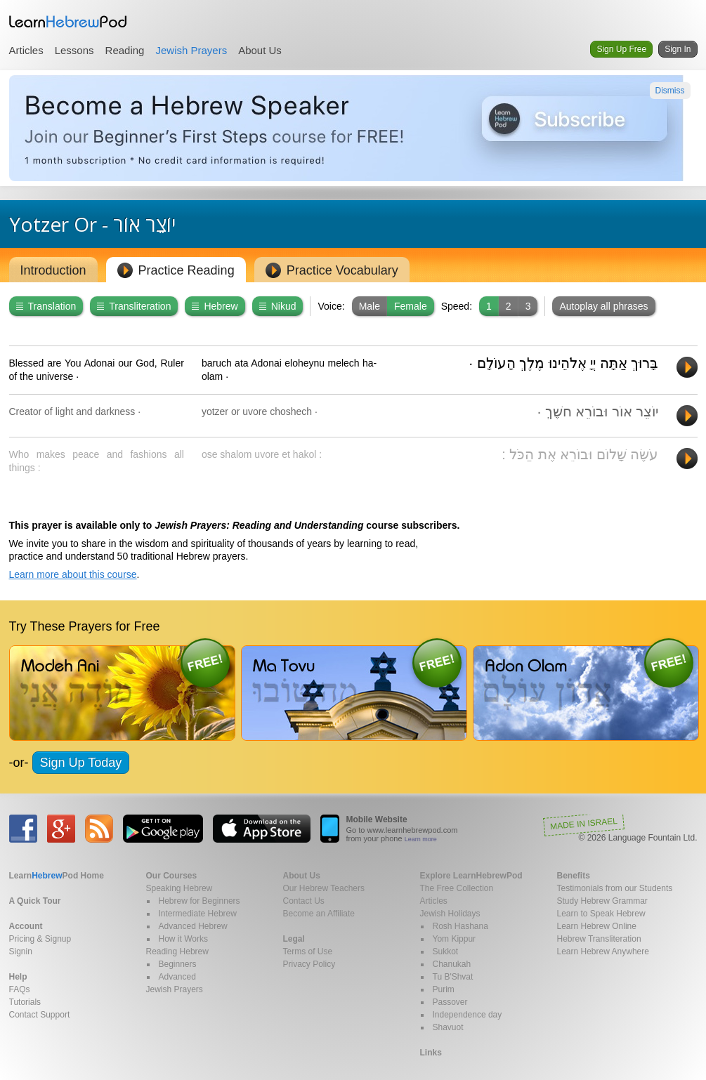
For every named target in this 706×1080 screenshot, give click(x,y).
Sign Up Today (81, 763)
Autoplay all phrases (603, 306)
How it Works (183, 939)
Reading (125, 50)
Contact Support (39, 1015)
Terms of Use (308, 951)
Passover (450, 1002)
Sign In (678, 49)
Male (369, 306)
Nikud (277, 306)
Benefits (573, 876)
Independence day (467, 1015)
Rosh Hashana (460, 926)
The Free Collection (457, 888)
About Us (260, 50)
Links (431, 1053)
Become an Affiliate (319, 913)
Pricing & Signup (40, 939)
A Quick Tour (35, 901)
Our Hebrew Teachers (324, 888)
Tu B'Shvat (453, 977)
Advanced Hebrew (193, 926)
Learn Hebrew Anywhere (603, 951)
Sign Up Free (621, 49)
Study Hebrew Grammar (602, 901)
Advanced (177, 977)
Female (410, 306)
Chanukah (452, 964)
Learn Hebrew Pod (68, 21)
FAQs (19, 989)
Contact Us (304, 901)
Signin (20, 951)
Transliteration (134, 306)
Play (687, 367)
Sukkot (446, 951)
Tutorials (25, 1002)
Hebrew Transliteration (599, 939)
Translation (46, 306)
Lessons (74, 50)
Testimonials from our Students (615, 888)
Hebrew (214, 306)
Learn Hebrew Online (596, 926)
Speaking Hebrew (179, 888)
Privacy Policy (309, 964)
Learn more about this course (73, 574)
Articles (26, 50)
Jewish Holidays (450, 913)
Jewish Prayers (191, 50)
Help (18, 977)
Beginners (178, 964)
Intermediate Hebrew (198, 913)
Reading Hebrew (177, 951)
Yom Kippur (454, 939)
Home (56, 876)
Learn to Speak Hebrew (601, 913)
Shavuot (448, 1027)
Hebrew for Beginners (199, 901)
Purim (444, 989)
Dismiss (670, 91)
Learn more (421, 839)
